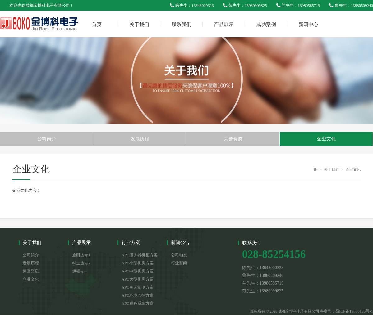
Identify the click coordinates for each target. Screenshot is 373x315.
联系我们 (181, 24)
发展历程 (140, 138)
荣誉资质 (233, 138)
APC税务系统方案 (138, 303)
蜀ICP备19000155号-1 (354, 311)
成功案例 (266, 24)
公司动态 (179, 255)
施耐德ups (81, 255)
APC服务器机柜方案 (140, 255)
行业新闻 (179, 263)
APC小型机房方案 (138, 263)
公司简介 (46, 138)
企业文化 (326, 138)
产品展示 (224, 24)
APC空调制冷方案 (138, 287)
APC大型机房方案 (138, 279)
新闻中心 (308, 24)
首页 (97, 24)
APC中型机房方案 (138, 271)
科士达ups (81, 263)
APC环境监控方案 (138, 295)
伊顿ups (79, 271)
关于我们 (139, 24)
